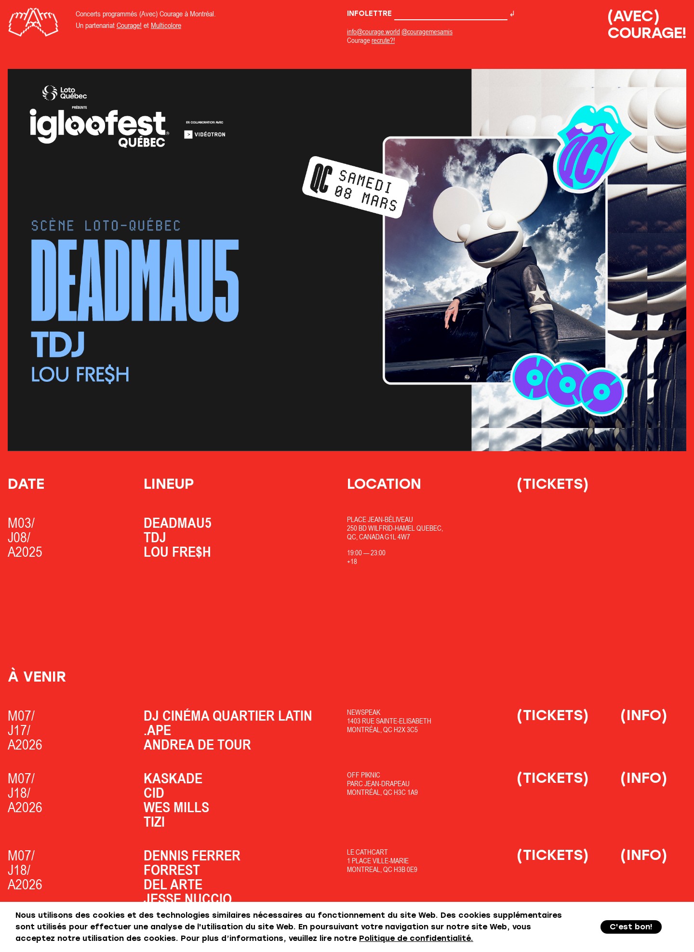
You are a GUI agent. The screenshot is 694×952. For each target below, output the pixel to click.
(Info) (643, 715)
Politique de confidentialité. (416, 938)
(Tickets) (553, 484)
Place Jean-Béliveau (380, 519)
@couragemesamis (427, 31)
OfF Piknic (363, 775)
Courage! (129, 25)
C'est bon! (631, 926)
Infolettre (427, 13)
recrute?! (383, 40)
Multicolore (166, 25)
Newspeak (363, 712)
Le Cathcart (367, 852)
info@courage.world (373, 31)
